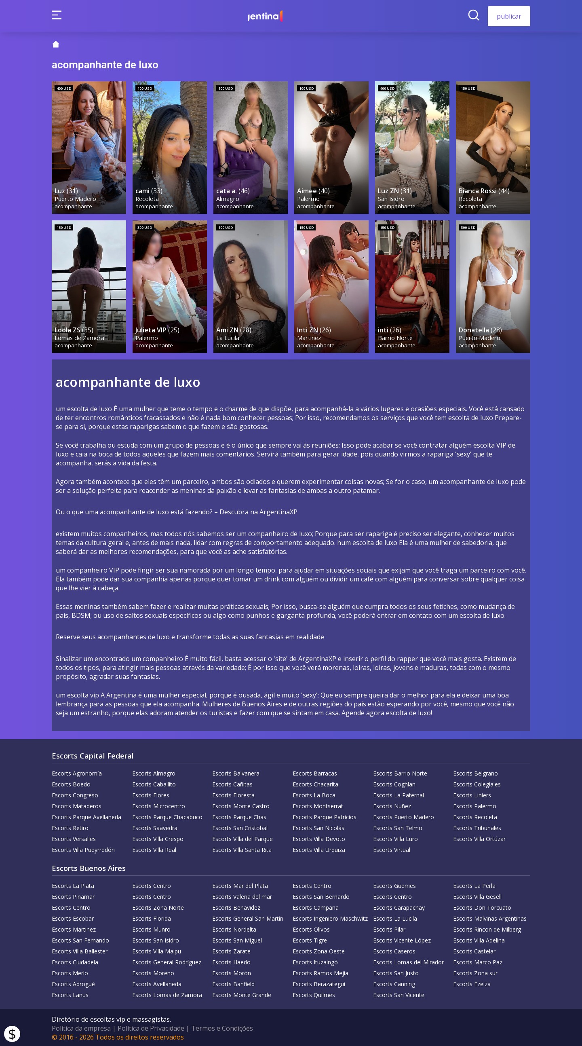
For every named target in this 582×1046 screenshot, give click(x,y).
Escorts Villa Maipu (156, 949)
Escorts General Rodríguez (166, 960)
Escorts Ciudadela (75, 960)
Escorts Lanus (70, 993)
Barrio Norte (395, 336)
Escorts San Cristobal (240, 826)
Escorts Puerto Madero (403, 815)
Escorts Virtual (391, 848)
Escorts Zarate (231, 949)
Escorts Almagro (153, 772)
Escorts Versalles (74, 837)
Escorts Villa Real (154, 848)
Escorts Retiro (70, 826)
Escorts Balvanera (235, 772)
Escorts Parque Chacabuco (167, 815)
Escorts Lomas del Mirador (408, 960)
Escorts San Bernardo (321, 895)
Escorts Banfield (233, 982)
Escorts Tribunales (477, 826)
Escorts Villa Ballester (80, 949)
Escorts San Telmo (397, 826)
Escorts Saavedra (154, 826)
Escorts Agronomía (77, 772)
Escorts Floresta (233, 793)
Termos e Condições (222, 1026)
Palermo (308, 197)
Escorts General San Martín (247, 917)
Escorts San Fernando (80, 938)
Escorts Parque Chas (239, 815)
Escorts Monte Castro (241, 804)
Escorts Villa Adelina (479, 938)
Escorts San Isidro (155, 938)
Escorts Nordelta (234, 928)
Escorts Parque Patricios (324, 815)
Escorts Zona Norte (158, 906)
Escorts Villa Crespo (157, 837)
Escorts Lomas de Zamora (167, 993)
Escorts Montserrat (318, 804)
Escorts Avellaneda (156, 982)
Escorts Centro (151, 884)
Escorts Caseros (394, 949)
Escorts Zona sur (475, 971)
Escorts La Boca (314, 793)
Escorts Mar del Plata (240, 884)
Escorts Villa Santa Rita (242, 848)
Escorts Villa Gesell (477, 895)
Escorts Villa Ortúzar (479, 837)
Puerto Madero (76, 197)
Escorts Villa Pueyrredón (83, 848)
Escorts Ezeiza (472, 982)
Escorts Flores (150, 793)
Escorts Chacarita (315, 782)
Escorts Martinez (74, 928)
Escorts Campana (316, 906)
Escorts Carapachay (399, 906)
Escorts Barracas (315, 772)
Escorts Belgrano (475, 772)
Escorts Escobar (73, 917)
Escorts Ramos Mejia (320, 971)
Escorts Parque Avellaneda (86, 815)
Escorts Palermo (474, 804)
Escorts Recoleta (475, 815)
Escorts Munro (151, 928)
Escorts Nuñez (392, 804)
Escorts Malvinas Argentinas (490, 917)
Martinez (309, 336)
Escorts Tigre (310, 938)
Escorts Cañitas (232, 782)
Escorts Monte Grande (241, 993)
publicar (509, 16)
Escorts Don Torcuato (482, 906)
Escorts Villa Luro (395, 837)
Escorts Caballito (154, 782)
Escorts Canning (394, 982)
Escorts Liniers (472, 793)
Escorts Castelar (474, 949)
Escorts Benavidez (236, 906)
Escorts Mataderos (76, 804)
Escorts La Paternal (398, 793)
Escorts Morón (231, 971)
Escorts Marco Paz (477, 960)
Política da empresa (81, 1026)
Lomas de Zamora (80, 336)
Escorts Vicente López (402, 938)
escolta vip (83, 693)
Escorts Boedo (71, 782)
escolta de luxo (408, 711)
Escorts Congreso (75, 793)
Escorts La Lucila (395, 917)
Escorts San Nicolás (318, 826)
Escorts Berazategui (319, 982)
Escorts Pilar (389, 928)
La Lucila (228, 336)
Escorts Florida (151, 917)
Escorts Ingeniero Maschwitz (330, 917)
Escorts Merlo (70, 971)
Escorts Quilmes (314, 993)
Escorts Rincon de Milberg (487, 928)
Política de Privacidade (151, 1026)
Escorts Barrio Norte (400, 772)
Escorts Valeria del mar (242, 895)
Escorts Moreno (153, 971)
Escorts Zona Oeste (319, 949)
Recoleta (147, 197)
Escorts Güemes (394, 884)
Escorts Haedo (231, 960)
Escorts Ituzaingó (315, 960)
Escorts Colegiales (477, 782)
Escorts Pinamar (73, 895)
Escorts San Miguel (237, 938)
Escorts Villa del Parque (242, 837)
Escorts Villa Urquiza (319, 848)
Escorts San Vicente (398, 993)
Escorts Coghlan (394, 782)
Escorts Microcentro (158, 804)
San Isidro (391, 197)
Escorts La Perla (474, 884)
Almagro (228, 197)
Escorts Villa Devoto (319, 837)
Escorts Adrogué (73, 982)
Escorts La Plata (73, 884)
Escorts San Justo (396, 971)
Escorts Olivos (311, 928)
